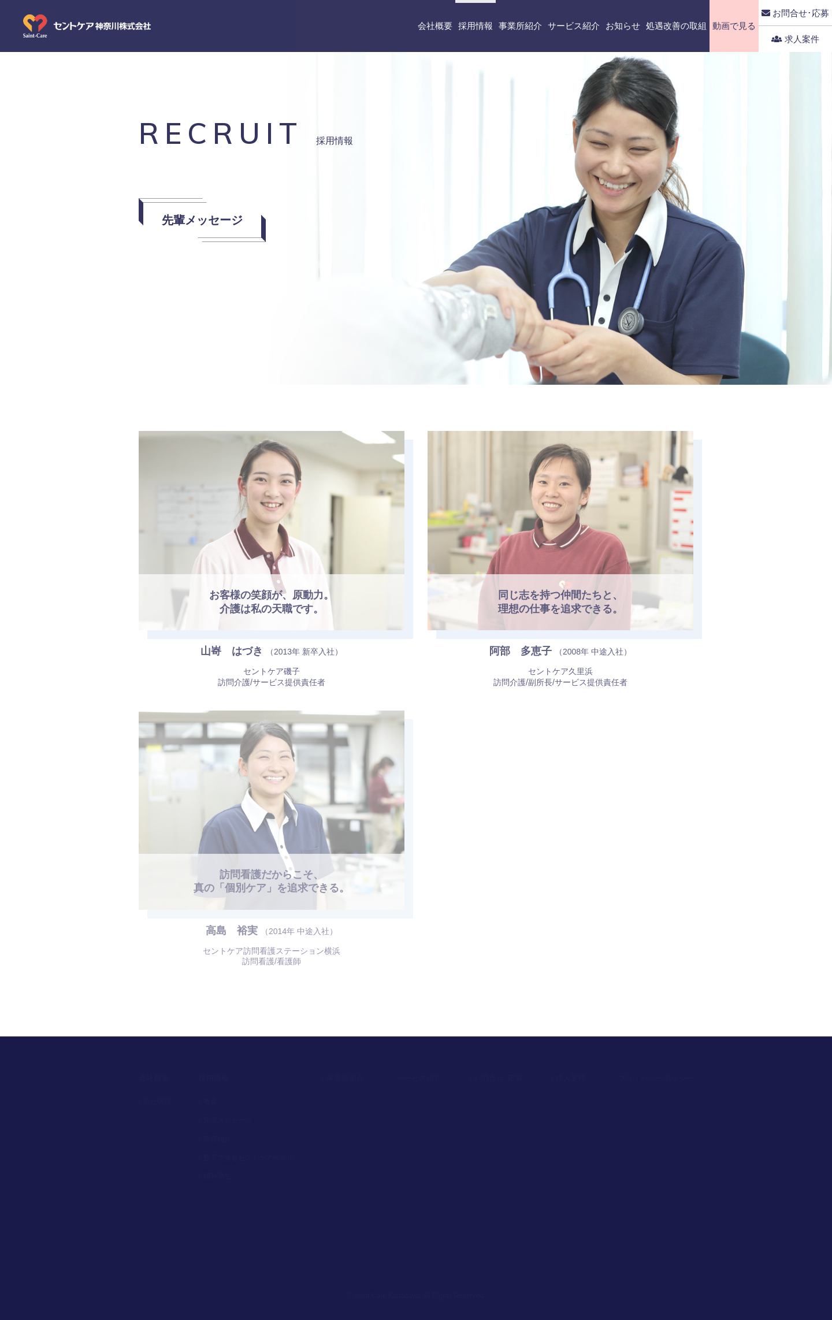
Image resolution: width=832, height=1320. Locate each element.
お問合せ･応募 (795, 13)
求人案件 (795, 39)
